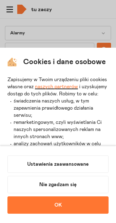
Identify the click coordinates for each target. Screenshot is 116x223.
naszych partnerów (56, 86)
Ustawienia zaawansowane (58, 164)
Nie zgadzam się (58, 184)
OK (58, 205)
